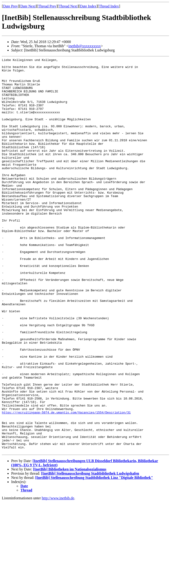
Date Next (28, 6)
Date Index (88, 6)
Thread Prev (47, 6)
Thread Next (68, 6)
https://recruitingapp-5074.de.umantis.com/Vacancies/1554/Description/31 (66, 483)
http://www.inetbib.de (58, 577)
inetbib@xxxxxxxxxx (84, 46)
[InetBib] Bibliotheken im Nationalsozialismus (69, 548)
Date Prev (10, 6)
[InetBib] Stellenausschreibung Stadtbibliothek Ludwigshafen (90, 552)
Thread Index (109, 6)
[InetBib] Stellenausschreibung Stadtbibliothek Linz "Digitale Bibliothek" (94, 556)
